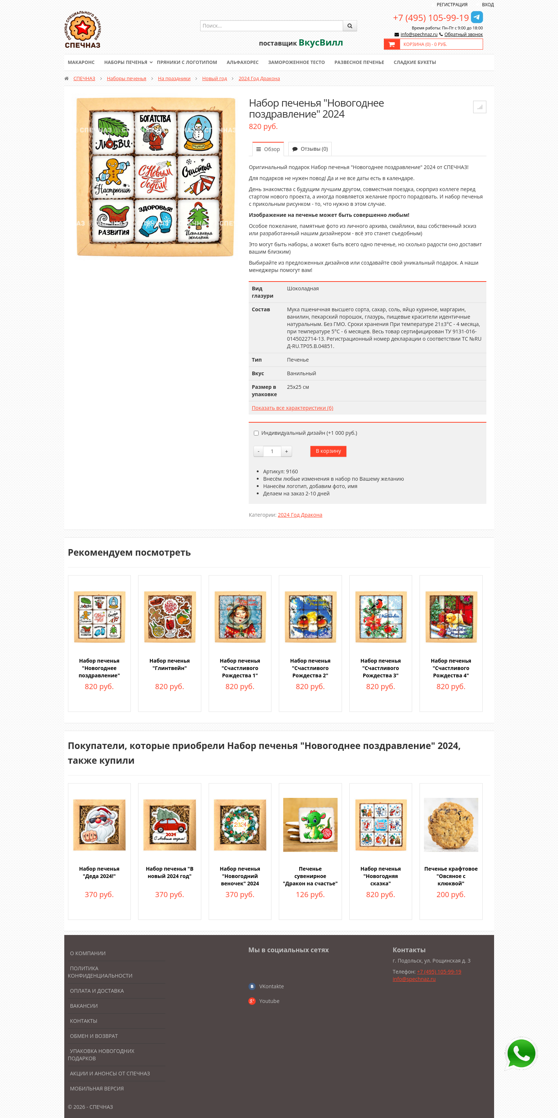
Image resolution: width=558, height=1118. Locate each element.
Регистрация (452, 4)
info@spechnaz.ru (419, 34)
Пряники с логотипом (190, 62)
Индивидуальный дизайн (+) (305, 432)
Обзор (268, 149)
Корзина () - (425, 44)
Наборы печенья (127, 62)
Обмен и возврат (94, 1035)
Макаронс (82, 62)
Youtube (269, 1000)
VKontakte (271, 986)
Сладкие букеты (425, 62)
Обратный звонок (463, 34)
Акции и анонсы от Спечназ (110, 1073)
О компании (88, 953)
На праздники (174, 78)
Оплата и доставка (97, 990)
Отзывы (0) (310, 148)
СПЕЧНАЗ (84, 78)
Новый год (214, 78)
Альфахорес (247, 62)
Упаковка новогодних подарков (101, 1054)
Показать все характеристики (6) (292, 407)
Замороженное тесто (303, 62)
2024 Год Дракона (259, 78)
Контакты (83, 1020)
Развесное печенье (367, 62)
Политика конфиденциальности (100, 972)
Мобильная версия (97, 1088)
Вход (488, 4)
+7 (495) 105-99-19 (431, 17)
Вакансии (84, 1005)
